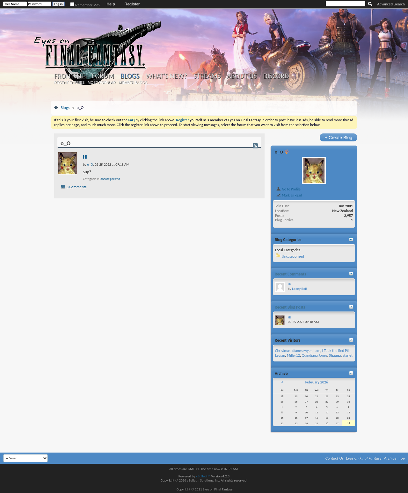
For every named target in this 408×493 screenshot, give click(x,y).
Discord (276, 76)
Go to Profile (288, 189)
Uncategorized (110, 179)
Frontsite (69, 76)
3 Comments (76, 187)
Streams (207, 76)
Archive (390, 458)
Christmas (282, 350)
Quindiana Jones (314, 355)
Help (110, 4)
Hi (85, 157)
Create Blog (338, 137)
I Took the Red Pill (336, 350)
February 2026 (316, 382)
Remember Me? (85, 5)
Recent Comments (290, 274)
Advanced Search (391, 4)
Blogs (129, 76)
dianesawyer (302, 350)
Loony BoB (299, 289)
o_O (279, 152)
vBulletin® (203, 476)
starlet (348, 355)
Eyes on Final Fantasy (364, 458)
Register (132, 4)
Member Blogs (133, 82)
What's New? (166, 76)
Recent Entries (69, 82)
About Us (242, 76)
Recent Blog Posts (290, 307)
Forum (103, 76)
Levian (280, 355)
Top (402, 458)
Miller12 (293, 355)
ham (316, 350)
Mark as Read (289, 195)
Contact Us (334, 458)
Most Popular (101, 82)
